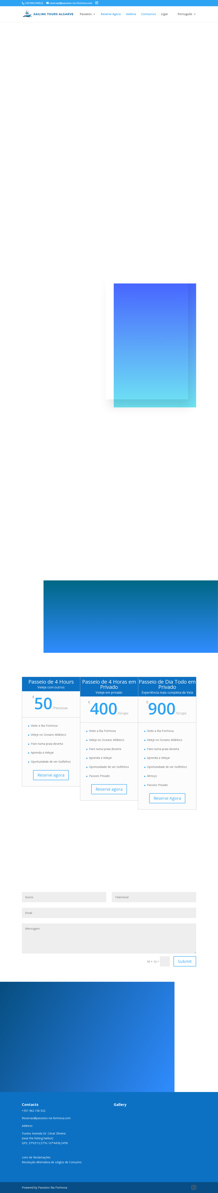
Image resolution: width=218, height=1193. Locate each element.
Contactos (148, 14)
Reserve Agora (111, 14)
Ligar (164, 14)
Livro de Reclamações (36, 1157)
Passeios (86, 14)
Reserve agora (51, 775)
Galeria (131, 14)
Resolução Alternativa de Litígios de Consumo (52, 1162)
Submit (185, 961)
